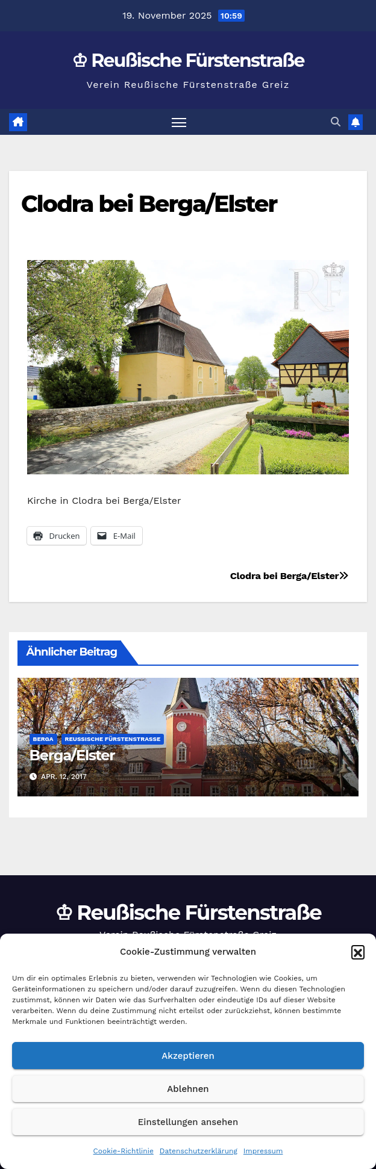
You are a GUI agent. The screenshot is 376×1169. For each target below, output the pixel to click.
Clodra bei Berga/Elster (149, 204)
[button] (358, 952)
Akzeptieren (188, 1055)
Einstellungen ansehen (188, 1122)
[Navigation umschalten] (179, 122)
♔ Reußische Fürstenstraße (188, 60)
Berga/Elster (72, 755)
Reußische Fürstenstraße (113, 739)
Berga (43, 739)
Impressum (263, 1151)
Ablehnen (187, 1089)
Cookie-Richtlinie (123, 1151)
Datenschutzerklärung (198, 1151)
